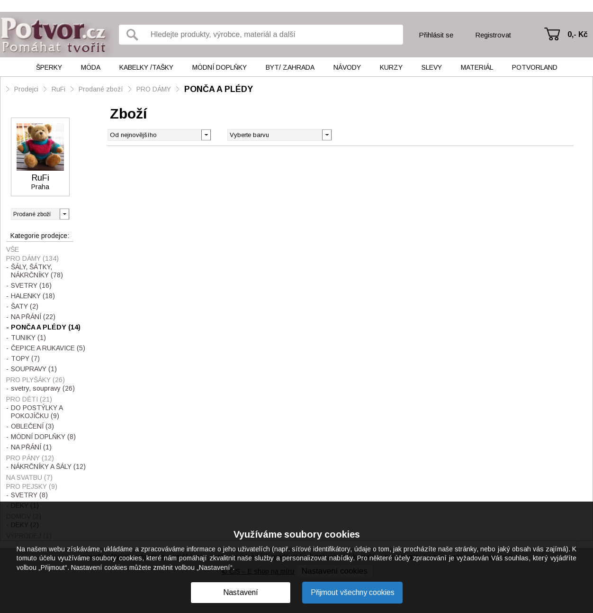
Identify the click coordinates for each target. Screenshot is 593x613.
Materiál (477, 67)
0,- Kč (577, 34)
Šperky (49, 67)
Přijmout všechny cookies (353, 592)
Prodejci (26, 89)
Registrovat (493, 35)
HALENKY (33, 296)
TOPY (25, 358)
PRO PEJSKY (31, 486)
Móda (90, 67)
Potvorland (534, 67)
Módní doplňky (219, 67)
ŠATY (24, 306)
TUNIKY (28, 337)
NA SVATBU (29, 477)
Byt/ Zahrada (290, 67)
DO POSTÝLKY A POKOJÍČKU (37, 412)
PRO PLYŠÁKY (35, 380)
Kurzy (391, 67)
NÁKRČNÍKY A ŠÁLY (48, 466)
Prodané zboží (101, 89)
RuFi (58, 89)
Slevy (432, 67)
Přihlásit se (436, 35)
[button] (326, 134)
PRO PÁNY (30, 458)
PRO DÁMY (153, 89)
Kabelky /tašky (146, 67)
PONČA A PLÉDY (218, 89)
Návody (347, 67)
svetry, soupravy (43, 388)
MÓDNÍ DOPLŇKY (43, 436)
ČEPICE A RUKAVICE (48, 348)
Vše (12, 249)
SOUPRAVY (34, 369)
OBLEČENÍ (32, 426)
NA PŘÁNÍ (33, 316)
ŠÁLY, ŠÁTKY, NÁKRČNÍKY (37, 271)
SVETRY (31, 285)
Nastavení (240, 592)
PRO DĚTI (29, 399)
